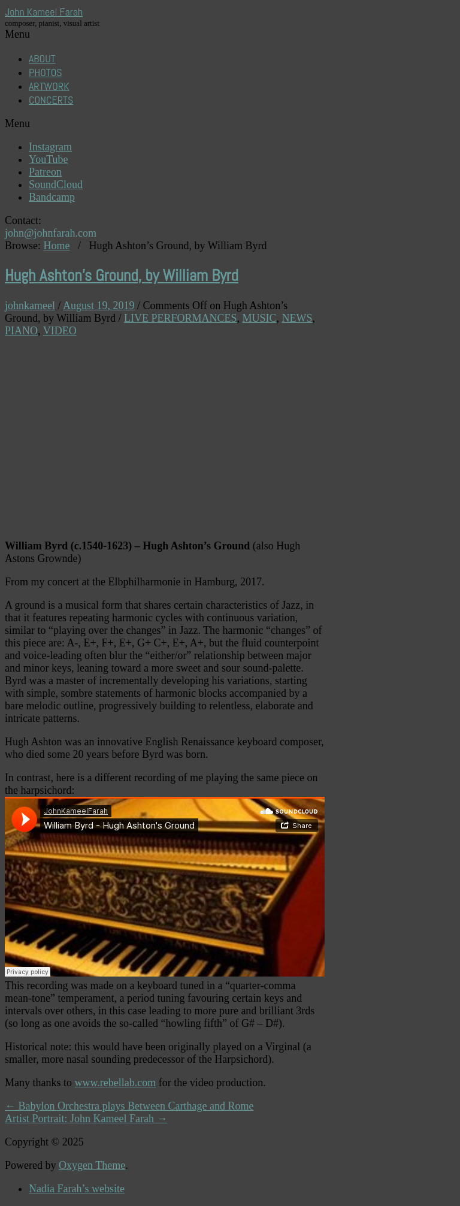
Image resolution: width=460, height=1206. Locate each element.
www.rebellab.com (115, 1083)
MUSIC (259, 318)
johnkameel (30, 306)
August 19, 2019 (99, 306)
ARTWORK (49, 86)
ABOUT (42, 58)
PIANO (21, 331)
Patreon (45, 172)
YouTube (48, 159)
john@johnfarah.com (50, 233)
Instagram (50, 147)
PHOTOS (45, 72)
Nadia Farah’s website (77, 1189)
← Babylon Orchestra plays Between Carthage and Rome (129, 1106)
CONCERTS (51, 100)
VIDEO (60, 331)
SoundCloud (56, 185)
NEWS (297, 318)
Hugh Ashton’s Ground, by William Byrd (121, 275)
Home (57, 246)
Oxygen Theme (92, 1165)
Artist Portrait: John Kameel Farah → (86, 1119)
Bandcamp (52, 197)
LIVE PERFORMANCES (180, 318)
